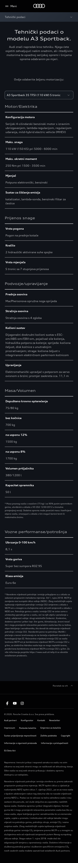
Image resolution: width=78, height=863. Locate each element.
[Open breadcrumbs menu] (39, 17)
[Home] (39, 6)
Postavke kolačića (27, 728)
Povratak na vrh (63, 686)
